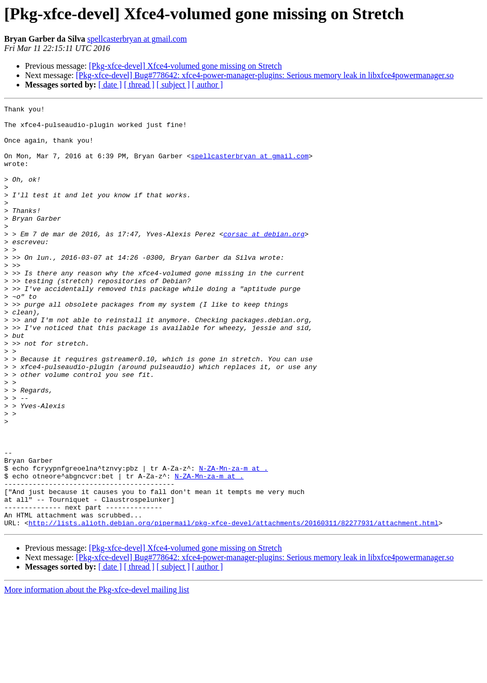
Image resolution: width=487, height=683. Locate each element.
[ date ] (110, 84)
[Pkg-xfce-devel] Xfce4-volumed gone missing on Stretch (185, 65)
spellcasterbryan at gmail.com (137, 38)
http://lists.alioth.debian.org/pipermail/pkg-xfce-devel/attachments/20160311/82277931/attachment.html (234, 607)
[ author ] (207, 84)
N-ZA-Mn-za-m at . (233, 541)
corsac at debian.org (263, 260)
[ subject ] (173, 84)
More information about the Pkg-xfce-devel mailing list (96, 673)
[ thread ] (139, 84)
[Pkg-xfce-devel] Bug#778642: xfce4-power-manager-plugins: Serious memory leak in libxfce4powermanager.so (265, 75)
